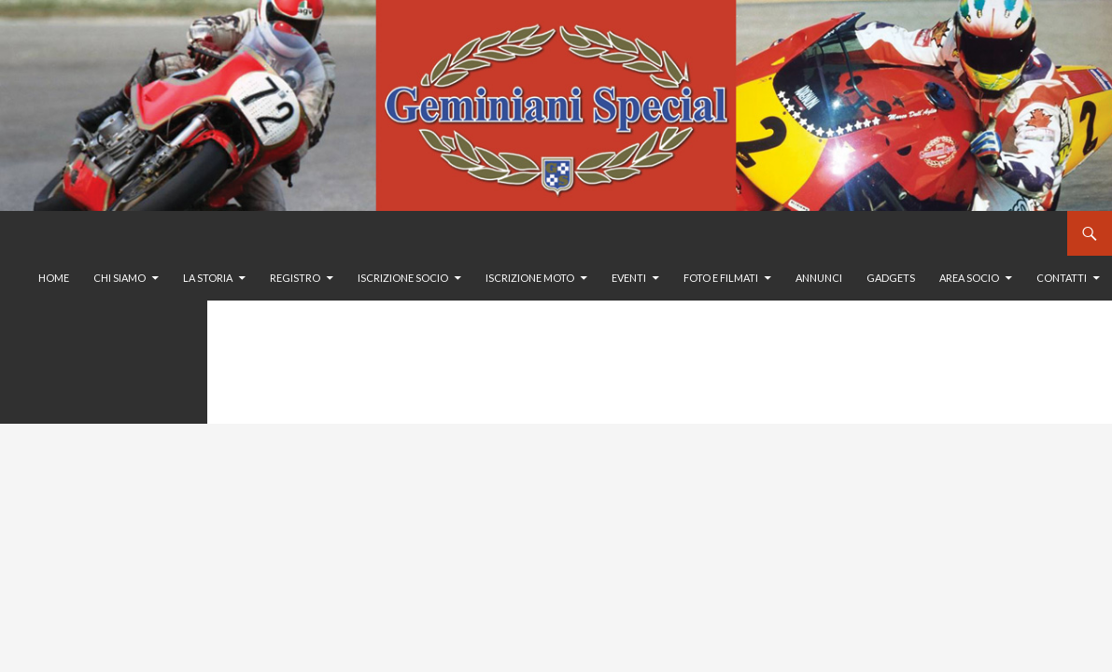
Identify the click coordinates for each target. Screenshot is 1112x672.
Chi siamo (119, 278)
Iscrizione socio (403, 278)
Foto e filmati (720, 278)
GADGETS (890, 278)
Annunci (818, 278)
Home (53, 278)
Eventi (629, 278)
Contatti (1061, 278)
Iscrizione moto (530, 278)
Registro (295, 278)
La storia (207, 278)
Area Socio (969, 278)
